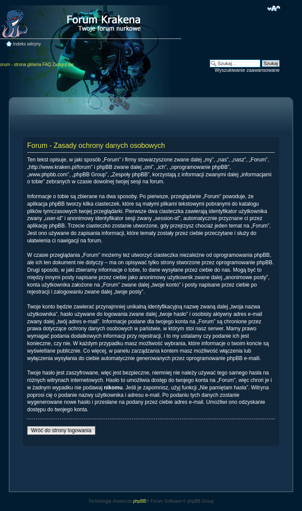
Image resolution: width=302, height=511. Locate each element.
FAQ (46, 64)
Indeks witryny (27, 44)
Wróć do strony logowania (61, 430)
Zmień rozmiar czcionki (273, 8)
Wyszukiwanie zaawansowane (247, 70)
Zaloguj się (63, 64)
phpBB (139, 501)
